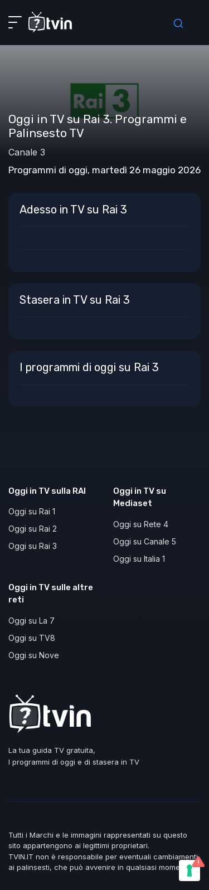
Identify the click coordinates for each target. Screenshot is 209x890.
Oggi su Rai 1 (31, 511)
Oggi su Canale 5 (144, 541)
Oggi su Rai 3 (32, 546)
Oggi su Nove (33, 655)
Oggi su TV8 (31, 638)
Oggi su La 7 (31, 620)
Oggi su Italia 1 (139, 558)
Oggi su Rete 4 (140, 524)
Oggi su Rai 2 (32, 528)
